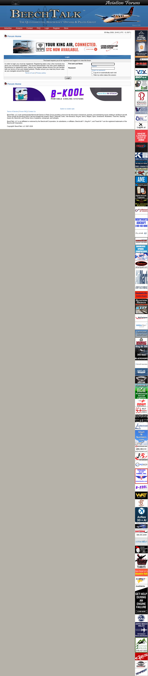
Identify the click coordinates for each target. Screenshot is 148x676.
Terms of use (30, 73)
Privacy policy (41, 73)
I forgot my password (98, 70)
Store (66, 28)
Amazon (19, 28)
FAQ (38, 28)
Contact (30, 28)
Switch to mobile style (67, 109)
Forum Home (14, 36)
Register (56, 28)
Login (47, 28)
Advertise (8, 28)
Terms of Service (12, 111)
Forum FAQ (23, 111)
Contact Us (32, 111)
